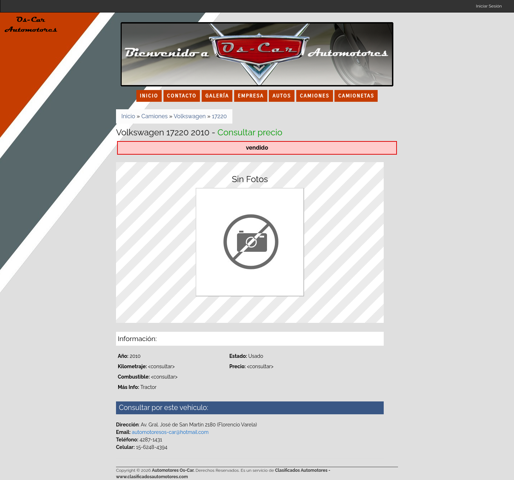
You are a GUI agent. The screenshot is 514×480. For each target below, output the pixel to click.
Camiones (154, 116)
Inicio (128, 116)
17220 (219, 116)
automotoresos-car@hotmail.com (170, 432)
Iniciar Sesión (489, 6)
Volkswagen (190, 116)
